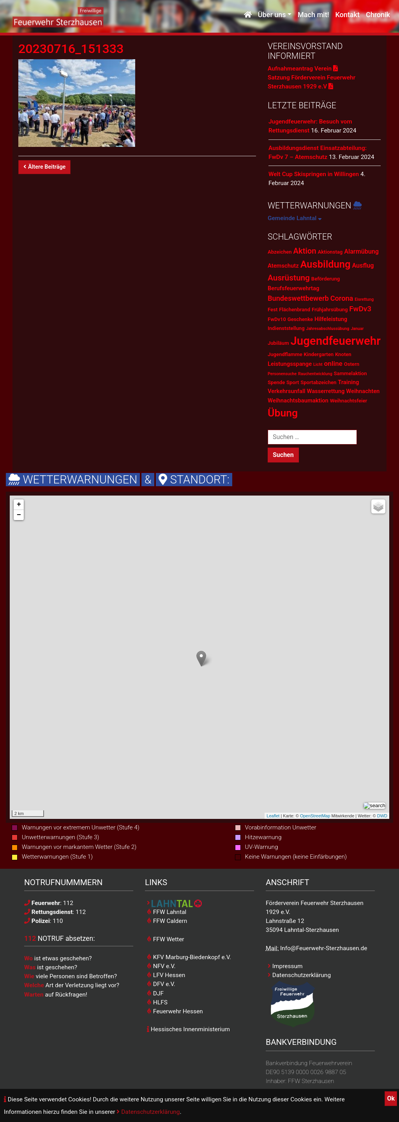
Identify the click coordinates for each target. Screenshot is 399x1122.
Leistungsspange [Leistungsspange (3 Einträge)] (290, 363)
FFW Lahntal (166, 912)
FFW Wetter (165, 939)
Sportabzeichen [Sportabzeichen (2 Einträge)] (318, 382)
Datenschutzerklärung (148, 1111)
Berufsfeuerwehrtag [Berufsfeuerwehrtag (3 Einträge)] (293, 288)
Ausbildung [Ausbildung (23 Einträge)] (325, 264)
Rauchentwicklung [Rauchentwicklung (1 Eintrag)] (315, 373)
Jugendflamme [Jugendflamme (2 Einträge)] (285, 354)
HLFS (157, 1002)
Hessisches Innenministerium (188, 1029)
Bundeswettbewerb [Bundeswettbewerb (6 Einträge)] (298, 298)
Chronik (378, 15)
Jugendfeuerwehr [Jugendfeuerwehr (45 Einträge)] (335, 341)
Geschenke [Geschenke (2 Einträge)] (300, 319)
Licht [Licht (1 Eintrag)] (318, 364)
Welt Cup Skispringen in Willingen (313, 174)
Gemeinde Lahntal (295, 218)
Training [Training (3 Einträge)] (348, 382)
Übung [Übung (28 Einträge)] (283, 413)
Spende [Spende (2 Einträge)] (276, 382)
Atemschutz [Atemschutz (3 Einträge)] (283, 265)
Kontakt (347, 15)
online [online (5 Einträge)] (333, 363)
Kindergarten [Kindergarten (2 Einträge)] (319, 354)
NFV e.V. (161, 966)
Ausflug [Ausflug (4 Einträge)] (363, 265)
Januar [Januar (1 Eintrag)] (357, 328)
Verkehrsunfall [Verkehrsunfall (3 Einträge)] (286, 391)
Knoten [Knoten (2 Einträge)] (343, 354)
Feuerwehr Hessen (175, 1011)
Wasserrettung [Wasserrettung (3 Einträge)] (325, 391)
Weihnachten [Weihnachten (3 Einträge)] (363, 391)
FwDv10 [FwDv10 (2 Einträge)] (277, 319)
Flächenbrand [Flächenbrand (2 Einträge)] (294, 309)
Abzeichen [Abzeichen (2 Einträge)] (280, 252)
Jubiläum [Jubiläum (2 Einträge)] (278, 343)
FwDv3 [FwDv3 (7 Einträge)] (360, 308)
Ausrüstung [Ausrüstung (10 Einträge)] (289, 277)
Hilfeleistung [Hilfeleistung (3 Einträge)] (330, 319)
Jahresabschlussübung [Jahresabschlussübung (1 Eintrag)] (327, 328)
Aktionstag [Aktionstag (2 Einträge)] (330, 252)
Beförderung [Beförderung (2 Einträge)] (325, 279)
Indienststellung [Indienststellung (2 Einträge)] (286, 328)
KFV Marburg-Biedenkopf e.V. (189, 957)
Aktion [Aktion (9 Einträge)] (304, 251)
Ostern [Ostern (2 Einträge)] (351, 364)
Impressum (285, 966)
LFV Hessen (166, 975)
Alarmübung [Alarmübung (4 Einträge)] (361, 251)
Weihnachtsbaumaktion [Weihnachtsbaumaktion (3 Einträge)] (298, 400)
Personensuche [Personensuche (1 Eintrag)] (282, 373)
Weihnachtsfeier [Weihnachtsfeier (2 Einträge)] (348, 401)
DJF (155, 993)
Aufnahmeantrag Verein (303, 68)
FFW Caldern (167, 920)
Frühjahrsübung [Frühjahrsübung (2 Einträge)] (330, 309)
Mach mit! (313, 15)
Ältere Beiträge (44, 167)
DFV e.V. (161, 984)
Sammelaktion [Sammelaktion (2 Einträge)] (350, 373)
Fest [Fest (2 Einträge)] (272, 309)
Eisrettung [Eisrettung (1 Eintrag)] (364, 299)
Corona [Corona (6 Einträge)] (341, 298)
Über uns (272, 15)
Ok (391, 1098)
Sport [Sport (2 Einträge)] (292, 382)
